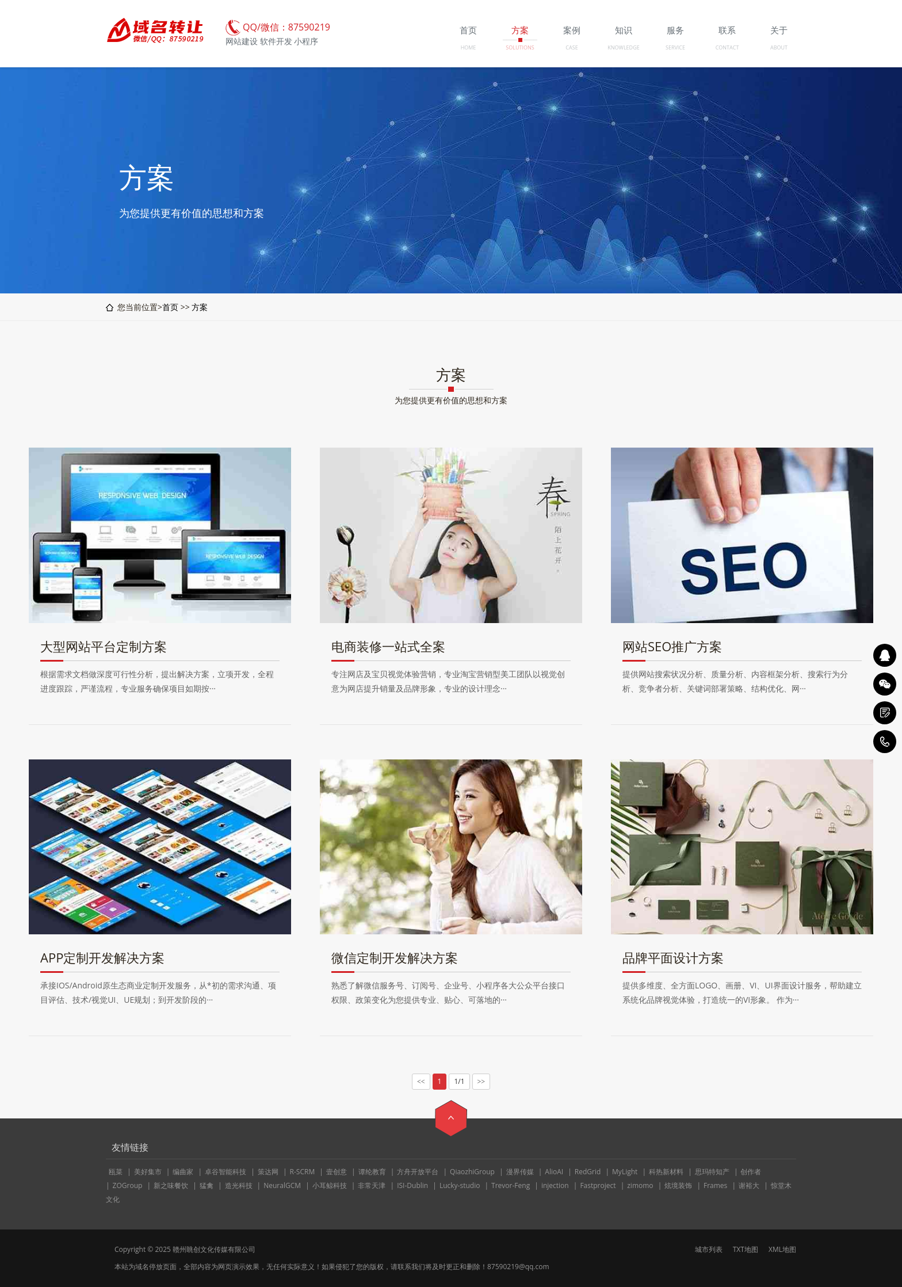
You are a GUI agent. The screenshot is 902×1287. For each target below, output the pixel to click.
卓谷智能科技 (225, 1172)
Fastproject (598, 1185)
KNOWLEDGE (623, 47)
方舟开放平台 (417, 1172)
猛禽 (206, 1185)
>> (481, 1082)
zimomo (640, 1185)
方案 (200, 306)
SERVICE (675, 47)
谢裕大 (749, 1185)
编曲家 (183, 1172)
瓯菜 (116, 1172)
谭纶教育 (372, 1172)
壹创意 (336, 1172)
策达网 (268, 1172)
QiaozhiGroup (472, 1172)
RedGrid (588, 1172)
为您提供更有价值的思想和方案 (451, 400)
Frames (715, 1185)
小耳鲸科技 (329, 1185)
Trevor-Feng (510, 1185)
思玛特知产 (712, 1172)
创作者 (750, 1172)
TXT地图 (745, 1249)
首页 (170, 306)
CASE (571, 47)
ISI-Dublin (412, 1185)
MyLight (624, 1172)
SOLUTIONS (520, 47)
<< (421, 1082)
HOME (468, 47)
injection (555, 1185)
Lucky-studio (459, 1185)
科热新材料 (666, 1172)
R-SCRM (302, 1172)
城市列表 (709, 1249)
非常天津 (371, 1185)
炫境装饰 (678, 1185)
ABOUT (779, 47)
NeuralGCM (282, 1185)
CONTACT (727, 47)
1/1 (459, 1081)
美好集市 (148, 1172)
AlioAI (554, 1172)
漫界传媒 (520, 1172)
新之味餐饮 (171, 1185)
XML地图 (782, 1249)
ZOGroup (128, 1185)
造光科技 (239, 1185)
